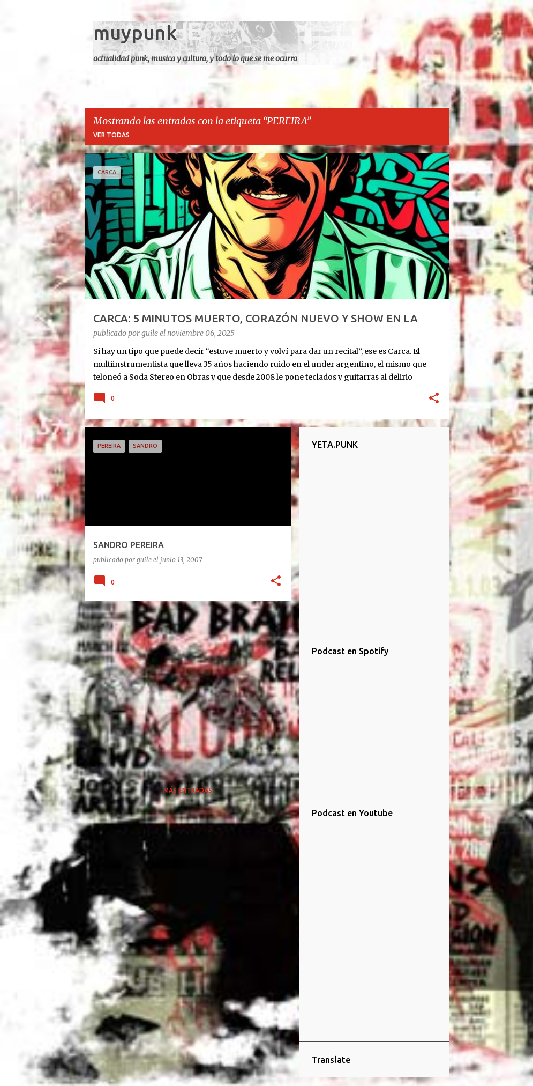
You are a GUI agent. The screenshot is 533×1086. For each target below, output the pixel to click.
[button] (433, 399)
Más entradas (187, 790)
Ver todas (111, 134)
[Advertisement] (184, 684)
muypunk (135, 32)
